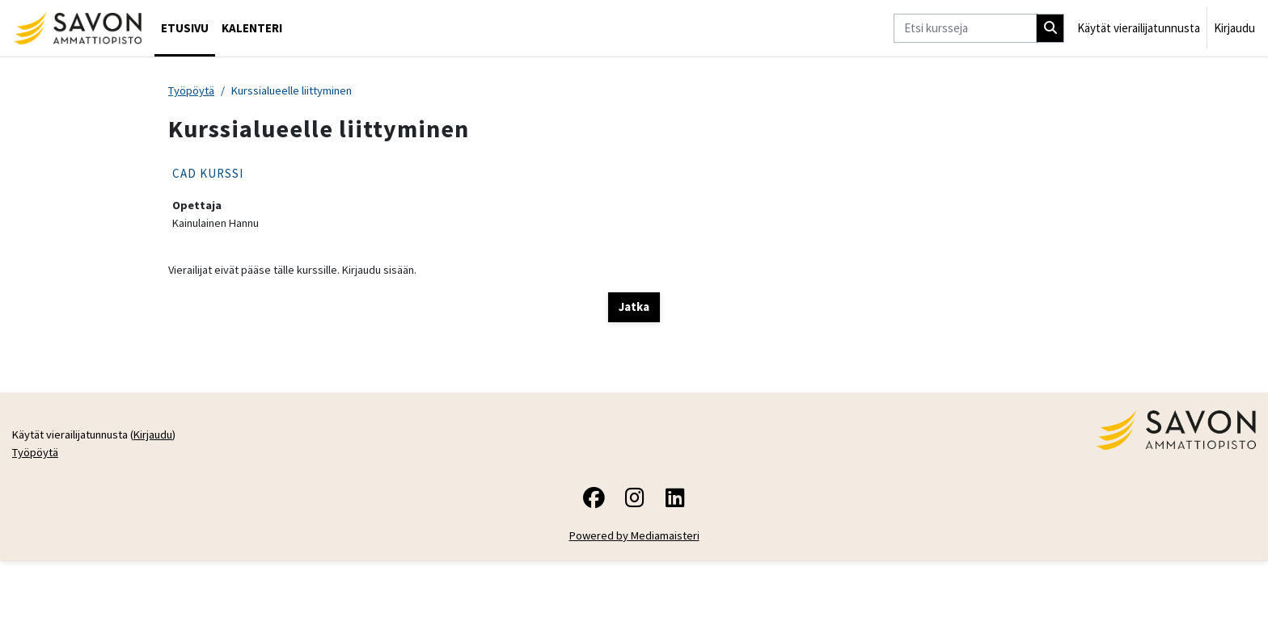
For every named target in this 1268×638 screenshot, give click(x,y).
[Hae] (1050, 29)
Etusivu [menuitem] (185, 28)
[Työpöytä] (77, 28)
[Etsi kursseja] (965, 29)
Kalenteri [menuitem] (252, 28)
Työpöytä (192, 91)
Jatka (634, 309)
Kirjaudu (1234, 28)
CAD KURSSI (207, 174)
